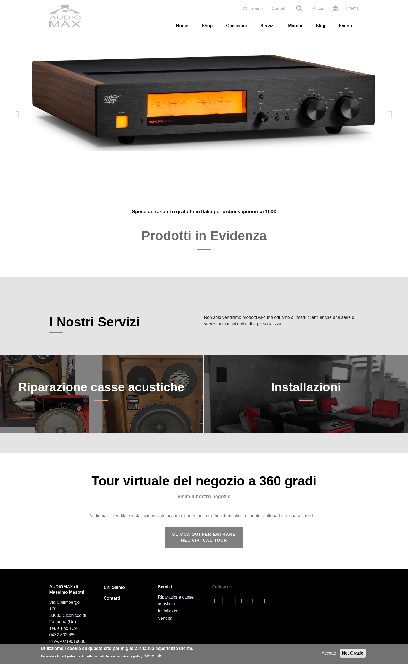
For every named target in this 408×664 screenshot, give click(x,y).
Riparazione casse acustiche (101, 394)
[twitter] (229, 599)
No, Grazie (352, 653)
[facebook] (217, 599)
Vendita (165, 616)
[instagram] (255, 599)
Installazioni (306, 394)
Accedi (318, 8)
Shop (207, 25)
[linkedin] (265, 599)
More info (153, 656)
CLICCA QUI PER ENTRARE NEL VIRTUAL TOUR (204, 535)
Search (299, 8)
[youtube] (242, 599)
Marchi (295, 25)
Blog (320, 25)
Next (390, 114)
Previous (17, 114)
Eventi (345, 25)
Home (182, 25)
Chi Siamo (253, 8)
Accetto (329, 653)
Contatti (278, 8)
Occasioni (236, 25)
